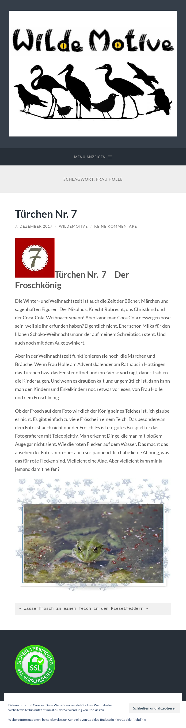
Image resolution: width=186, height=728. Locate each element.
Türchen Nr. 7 (46, 213)
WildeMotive (73, 226)
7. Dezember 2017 (33, 226)
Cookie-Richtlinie (134, 720)
